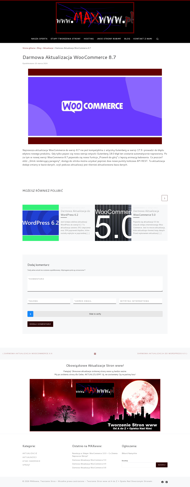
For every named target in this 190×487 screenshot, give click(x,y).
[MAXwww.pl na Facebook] (162, 482)
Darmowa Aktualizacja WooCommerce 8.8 (89, 467)
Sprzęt (26, 465)
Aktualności (29, 457)
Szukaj (125, 460)
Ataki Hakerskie (31, 461)
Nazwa (33, 300)
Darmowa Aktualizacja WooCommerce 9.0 (89, 460)
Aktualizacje (48, 48)
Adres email (83, 300)
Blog (39, 48)
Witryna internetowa (134, 301)
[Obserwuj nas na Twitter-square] (167, 482)
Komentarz (36, 278)
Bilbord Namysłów (129, 453)
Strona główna (28, 48)
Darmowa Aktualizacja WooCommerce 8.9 (89, 464)
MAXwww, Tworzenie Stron (43, 481)
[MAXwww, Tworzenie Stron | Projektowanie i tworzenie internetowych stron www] (95, 17)
